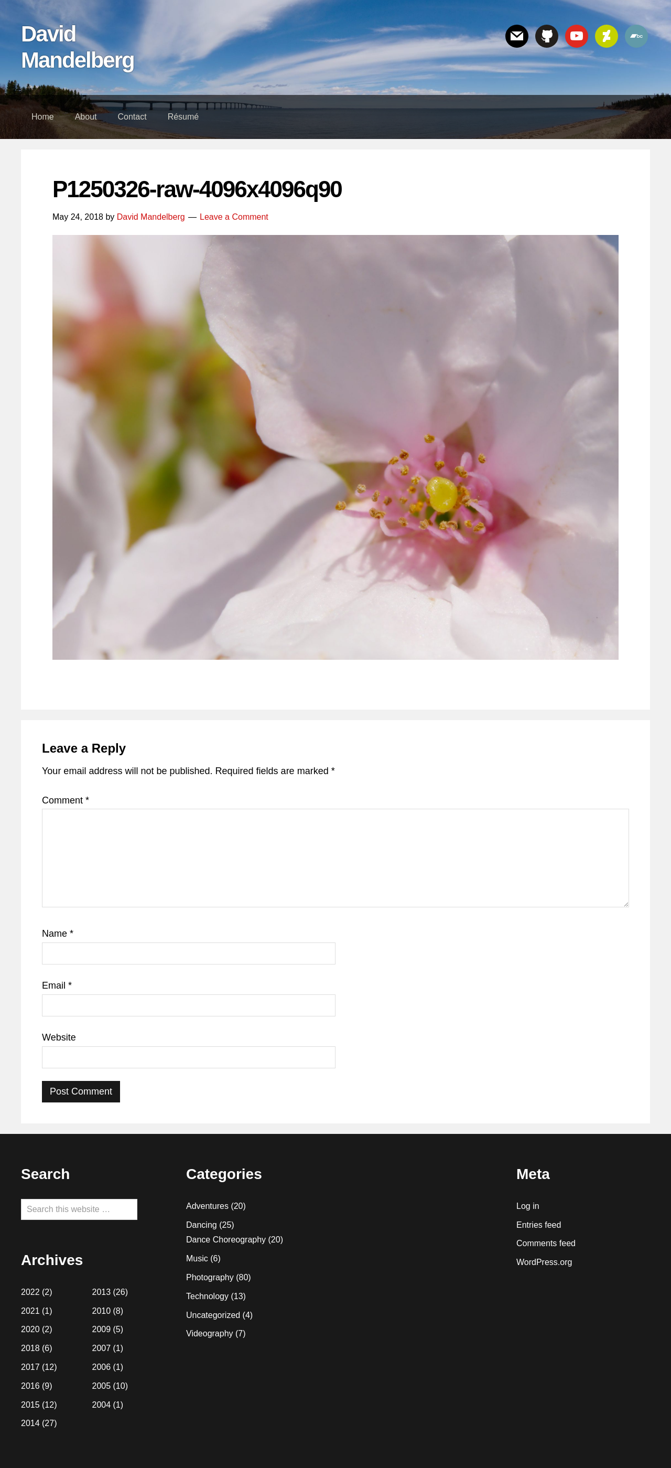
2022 (30, 1292)
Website (59, 1037)
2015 (30, 1404)
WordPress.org (544, 1262)
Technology (207, 1296)
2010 (101, 1310)
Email (57, 985)
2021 (30, 1310)
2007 (101, 1348)
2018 (30, 1348)
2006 (101, 1367)
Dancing (201, 1224)
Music (197, 1258)
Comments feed (546, 1243)
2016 (30, 1385)
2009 (101, 1329)
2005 (101, 1385)
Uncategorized (213, 1315)
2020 (30, 1329)
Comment (65, 800)
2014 (30, 1423)
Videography (209, 1333)
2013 (101, 1292)
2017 (30, 1367)
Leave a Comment (234, 216)
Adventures (207, 1206)
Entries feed (538, 1224)
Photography (210, 1277)
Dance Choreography (226, 1239)
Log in (527, 1206)
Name (57, 933)
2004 (101, 1404)
